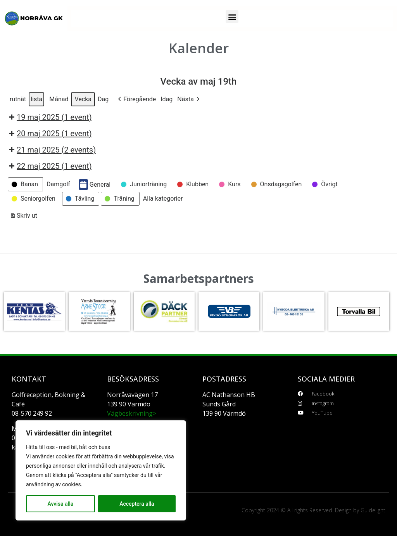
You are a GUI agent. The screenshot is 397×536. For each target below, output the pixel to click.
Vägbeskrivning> (131, 413)
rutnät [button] (17, 100)
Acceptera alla (136, 504)
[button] (232, 16)
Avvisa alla (60, 504)
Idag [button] (167, 99)
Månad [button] (58, 99)
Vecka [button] (82, 99)
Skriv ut (23, 217)
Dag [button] (103, 99)
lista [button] (36, 100)
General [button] (94, 184)
